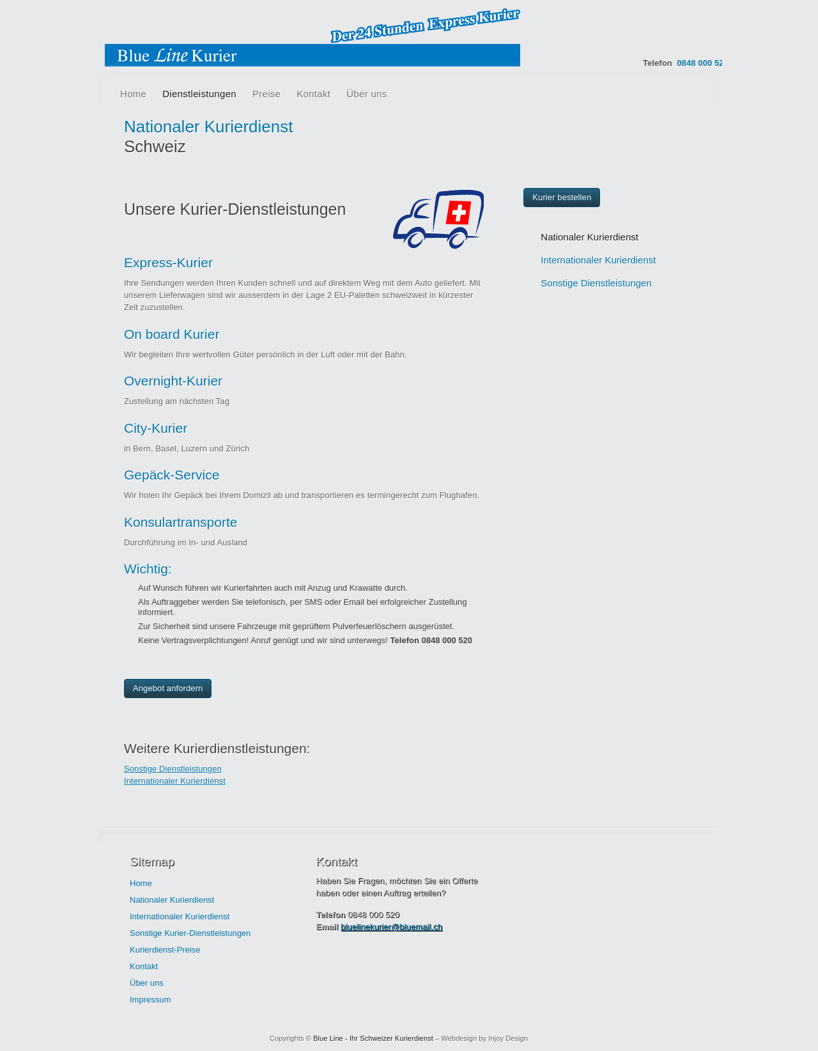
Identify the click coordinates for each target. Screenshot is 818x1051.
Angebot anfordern (168, 688)
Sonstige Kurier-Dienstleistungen (190, 933)
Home (133, 93)
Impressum (150, 999)
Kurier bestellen (561, 197)
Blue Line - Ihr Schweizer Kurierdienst (373, 1038)
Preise (266, 93)
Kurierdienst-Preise (165, 949)
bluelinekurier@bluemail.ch (391, 926)
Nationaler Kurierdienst (589, 236)
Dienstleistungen (199, 93)
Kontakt (313, 93)
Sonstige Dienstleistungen (173, 769)
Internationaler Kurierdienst (175, 781)
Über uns (366, 93)
